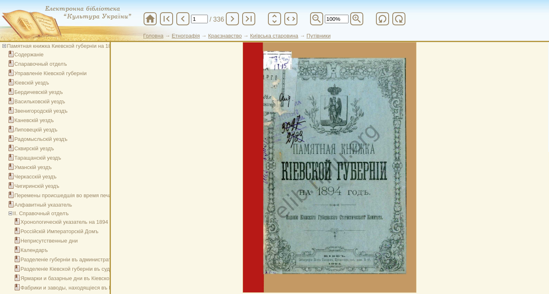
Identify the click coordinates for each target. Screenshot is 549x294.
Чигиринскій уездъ (36, 186)
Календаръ (34, 250)
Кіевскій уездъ (31, 83)
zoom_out (316, 18)
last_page (248, 18)
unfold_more (274, 18)
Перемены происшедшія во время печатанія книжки (78, 195)
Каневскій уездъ (34, 120)
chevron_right (232, 18)
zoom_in (356, 18)
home (150, 18)
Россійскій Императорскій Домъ (59, 231)
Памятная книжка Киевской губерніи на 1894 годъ (68, 46)
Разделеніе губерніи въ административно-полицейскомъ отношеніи (103, 259)
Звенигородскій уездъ (41, 111)
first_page (166, 18)
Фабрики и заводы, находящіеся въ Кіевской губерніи (86, 288)
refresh (382, 18)
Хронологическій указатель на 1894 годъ (70, 222)
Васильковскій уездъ (39, 101)
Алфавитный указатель (43, 205)
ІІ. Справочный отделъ (41, 213)
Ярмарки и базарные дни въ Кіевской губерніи (77, 278)
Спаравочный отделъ (40, 64)
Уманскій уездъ (33, 167)
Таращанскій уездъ (37, 158)
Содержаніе (29, 54)
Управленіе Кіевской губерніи (50, 73)
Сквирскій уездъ (34, 148)
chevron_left (183, 18)
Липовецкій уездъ (35, 130)
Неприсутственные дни (49, 241)
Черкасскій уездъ (35, 177)
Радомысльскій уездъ (41, 139)
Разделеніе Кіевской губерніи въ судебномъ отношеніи (87, 269)
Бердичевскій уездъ (38, 92)
